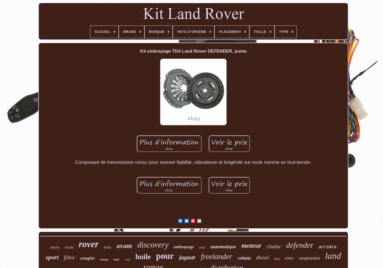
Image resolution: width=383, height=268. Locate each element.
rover (89, 244)
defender (300, 245)
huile (143, 256)
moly (116, 259)
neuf (202, 247)
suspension (309, 258)
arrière (328, 247)
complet (87, 258)
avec (289, 258)
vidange (104, 259)
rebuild (68, 247)
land (333, 256)
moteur (252, 245)
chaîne (274, 246)
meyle (54, 247)
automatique (223, 246)
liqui (277, 259)
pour (165, 256)
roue (127, 259)
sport (52, 257)
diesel (262, 257)
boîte (107, 247)
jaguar (187, 257)
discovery (153, 244)
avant (124, 245)
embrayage (184, 246)
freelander (216, 256)
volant (244, 258)
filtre (69, 257)
